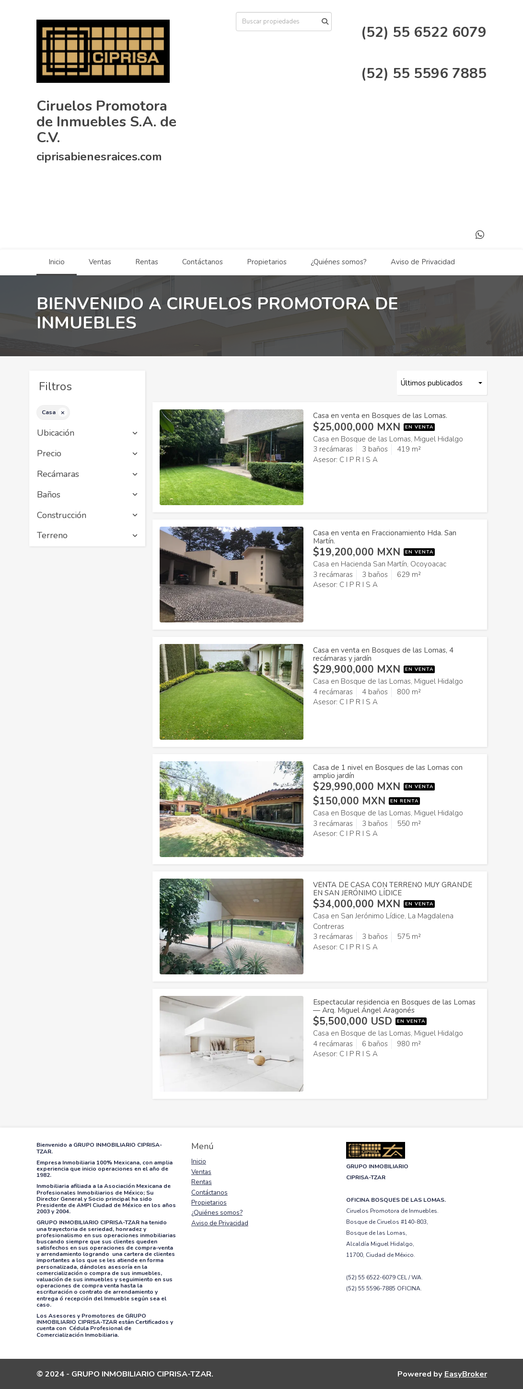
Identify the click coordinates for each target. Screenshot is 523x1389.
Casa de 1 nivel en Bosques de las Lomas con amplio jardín (388, 771)
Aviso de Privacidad (423, 262)
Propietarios (267, 262)
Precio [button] (87, 454)
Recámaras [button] (87, 474)
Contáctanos (202, 262)
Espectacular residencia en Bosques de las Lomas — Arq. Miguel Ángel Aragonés (394, 1006)
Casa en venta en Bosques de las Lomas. (380, 415)
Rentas (146, 262)
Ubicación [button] (87, 433)
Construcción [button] (87, 515)
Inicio (56, 262)
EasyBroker (465, 1373)
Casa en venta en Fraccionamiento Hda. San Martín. (384, 537)
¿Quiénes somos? (339, 262)
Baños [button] (87, 495)
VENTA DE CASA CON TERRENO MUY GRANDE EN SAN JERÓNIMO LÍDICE (392, 889)
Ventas (100, 262)
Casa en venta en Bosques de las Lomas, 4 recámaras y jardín (383, 654)
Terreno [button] (87, 536)
